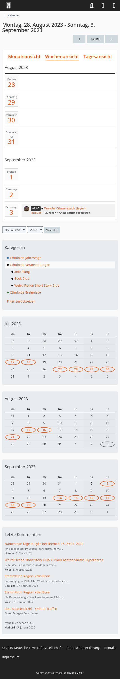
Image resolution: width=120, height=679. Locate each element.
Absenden (52, 230)
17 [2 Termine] (12, 362)
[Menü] (114, 5)
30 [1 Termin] (107, 369)
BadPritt (10, 586)
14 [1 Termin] (60, 498)
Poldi (8, 569)
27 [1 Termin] (60, 369)
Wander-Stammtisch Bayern (65, 208)
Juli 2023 (13, 323)
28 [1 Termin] (76, 369)
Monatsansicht (24, 56)
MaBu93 (10, 627)
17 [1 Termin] (107, 498)
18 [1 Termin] (28, 362)
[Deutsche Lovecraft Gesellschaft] (8, 5)
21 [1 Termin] (12, 437)
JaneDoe (36, 213)
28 (11, 84)
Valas (8, 602)
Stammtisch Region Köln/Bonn (27, 576)
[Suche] (91, 5)
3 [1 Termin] (107, 444)
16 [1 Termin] (44, 430)
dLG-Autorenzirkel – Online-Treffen (31, 608)
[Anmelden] (102, 5)
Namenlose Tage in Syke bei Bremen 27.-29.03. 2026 (44, 544)
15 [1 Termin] (28, 430)
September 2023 (20, 466)
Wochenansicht (62, 56)
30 (11, 120)
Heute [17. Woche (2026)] (95, 39)
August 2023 (16, 398)
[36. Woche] (111, 39)
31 (11, 141)
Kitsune (9, 553)
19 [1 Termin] (28, 505)
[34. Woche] (79, 39)
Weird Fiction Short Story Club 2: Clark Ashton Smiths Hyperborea (54, 560)
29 (11, 102)
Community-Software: (60, 673)
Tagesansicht (97, 56)
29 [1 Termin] (91, 369)
